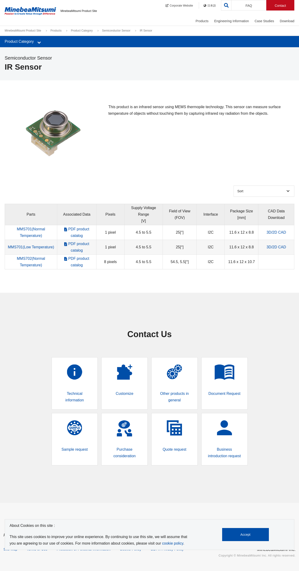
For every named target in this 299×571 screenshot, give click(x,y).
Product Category (82, 30)
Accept (246, 534)
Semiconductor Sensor (116, 30)
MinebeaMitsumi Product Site (23, 30)
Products (202, 21)
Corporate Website (179, 5)
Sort (240, 191)
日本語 (209, 5)
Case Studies (264, 21)
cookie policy (172, 543)
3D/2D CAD (276, 232)
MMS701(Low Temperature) (31, 247)
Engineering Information (231, 21)
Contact (280, 5)
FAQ (249, 5)
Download (287, 21)
